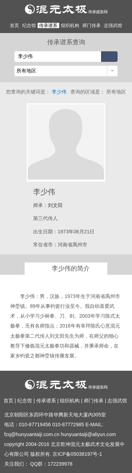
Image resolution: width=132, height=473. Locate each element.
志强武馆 (113, 25)
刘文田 (55, 205)
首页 (14, 25)
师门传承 (91, 25)
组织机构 (70, 25)
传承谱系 (48, 25)
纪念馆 (29, 25)
